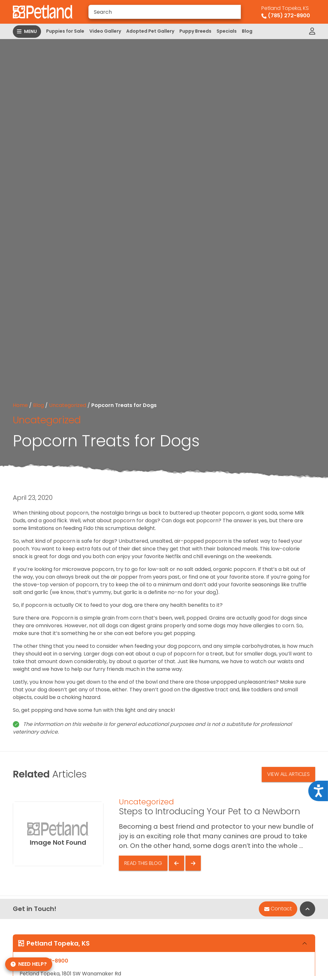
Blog (247, 31)
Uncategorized (67, 405)
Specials (227, 31)
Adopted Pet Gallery (150, 31)
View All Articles (288, 774)
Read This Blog (143, 863)
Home (20, 405)
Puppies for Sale (65, 31)
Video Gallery (105, 31)
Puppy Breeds (195, 31)
